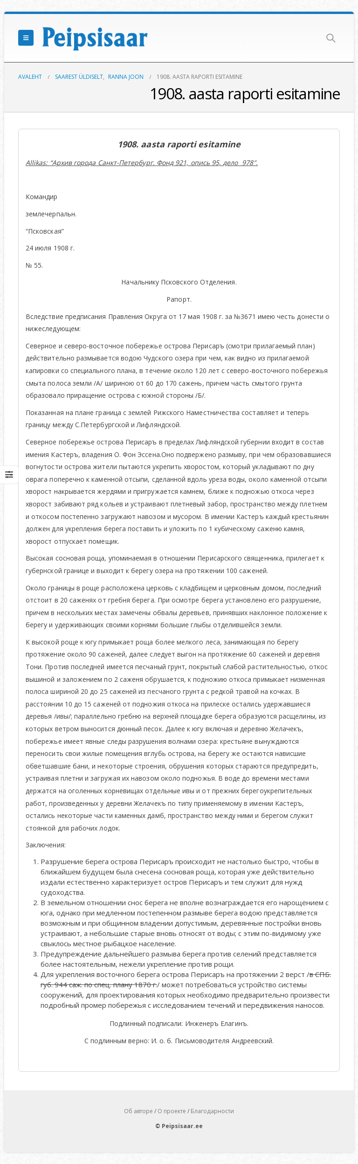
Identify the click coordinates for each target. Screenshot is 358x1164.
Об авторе (138, 1111)
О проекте (172, 1111)
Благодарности (212, 1111)
